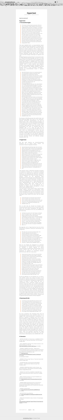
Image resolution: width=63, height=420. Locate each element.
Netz (33, 409)
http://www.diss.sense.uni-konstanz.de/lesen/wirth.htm (31, 379)
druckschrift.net (10, 2)
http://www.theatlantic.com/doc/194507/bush (27, 346)
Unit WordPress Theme (27, 418)
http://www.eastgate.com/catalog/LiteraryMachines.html (31, 394)
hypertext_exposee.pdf (23, 18)
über (18, 2)
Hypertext (29, 409)
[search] (57, 2)
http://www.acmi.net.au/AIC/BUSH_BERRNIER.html (30, 389)
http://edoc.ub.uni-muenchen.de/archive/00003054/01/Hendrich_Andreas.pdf (30, 354)
